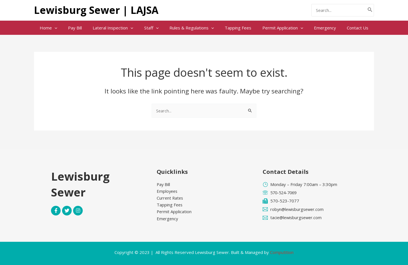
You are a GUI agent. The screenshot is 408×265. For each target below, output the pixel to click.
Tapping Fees (235, 28)
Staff (153, 28)
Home (58, 28)
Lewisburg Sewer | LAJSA (96, 10)
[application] (64, 28)
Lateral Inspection (117, 28)
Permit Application (278, 28)
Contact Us (348, 28)
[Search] (370, 10)
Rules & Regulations (191, 28)
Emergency (318, 28)
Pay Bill (82, 28)
